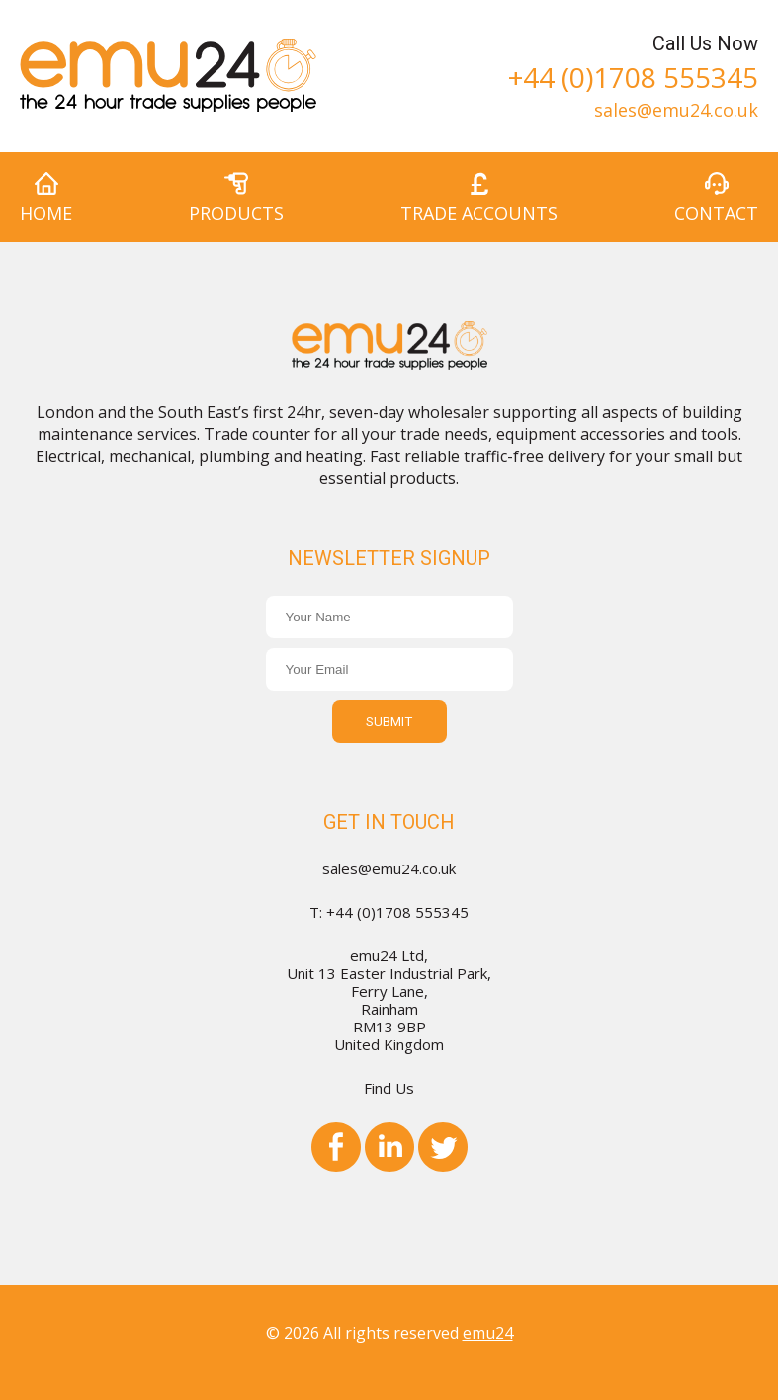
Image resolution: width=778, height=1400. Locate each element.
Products (236, 213)
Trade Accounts (479, 213)
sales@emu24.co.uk (676, 108)
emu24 (488, 1333)
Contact (716, 213)
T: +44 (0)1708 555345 (389, 912)
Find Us (389, 1088)
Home (46, 213)
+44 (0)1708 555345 (633, 74)
